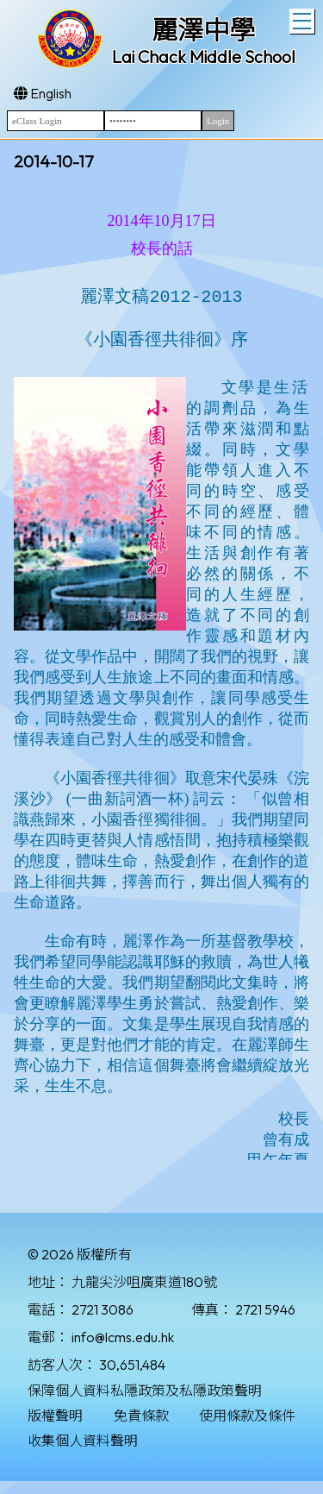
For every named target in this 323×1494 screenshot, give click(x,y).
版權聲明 (55, 1415)
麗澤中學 (203, 30)
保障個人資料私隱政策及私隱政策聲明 (145, 1390)
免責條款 (141, 1415)
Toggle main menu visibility (303, 19)
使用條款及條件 (247, 1415)
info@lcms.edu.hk (122, 1337)
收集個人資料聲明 (83, 1440)
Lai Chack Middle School (203, 56)
